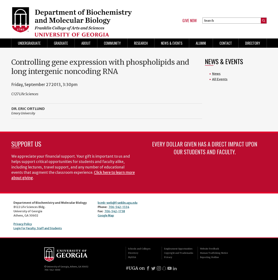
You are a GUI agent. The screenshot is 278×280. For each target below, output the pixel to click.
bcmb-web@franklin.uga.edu (117, 202)
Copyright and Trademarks (178, 253)
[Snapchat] (164, 268)
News (216, 74)
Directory (252, 43)
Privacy (168, 257)
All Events (219, 79)
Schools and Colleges (139, 248)
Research (141, 43)
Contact (225, 43)
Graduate (61, 43)
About (86, 43)
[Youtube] (169, 268)
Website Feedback (209, 248)
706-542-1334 (119, 207)
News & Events (171, 43)
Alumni (201, 43)
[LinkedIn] (175, 268)
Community (112, 43)
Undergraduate (29, 43)
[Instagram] (159, 268)
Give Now (189, 20)
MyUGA (132, 257)
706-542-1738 (114, 211)
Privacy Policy (22, 224)
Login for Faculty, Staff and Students (37, 228)
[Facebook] (148, 268)
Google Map (106, 215)
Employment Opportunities (178, 248)
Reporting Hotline (209, 257)
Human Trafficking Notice (214, 253)
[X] (153, 268)
